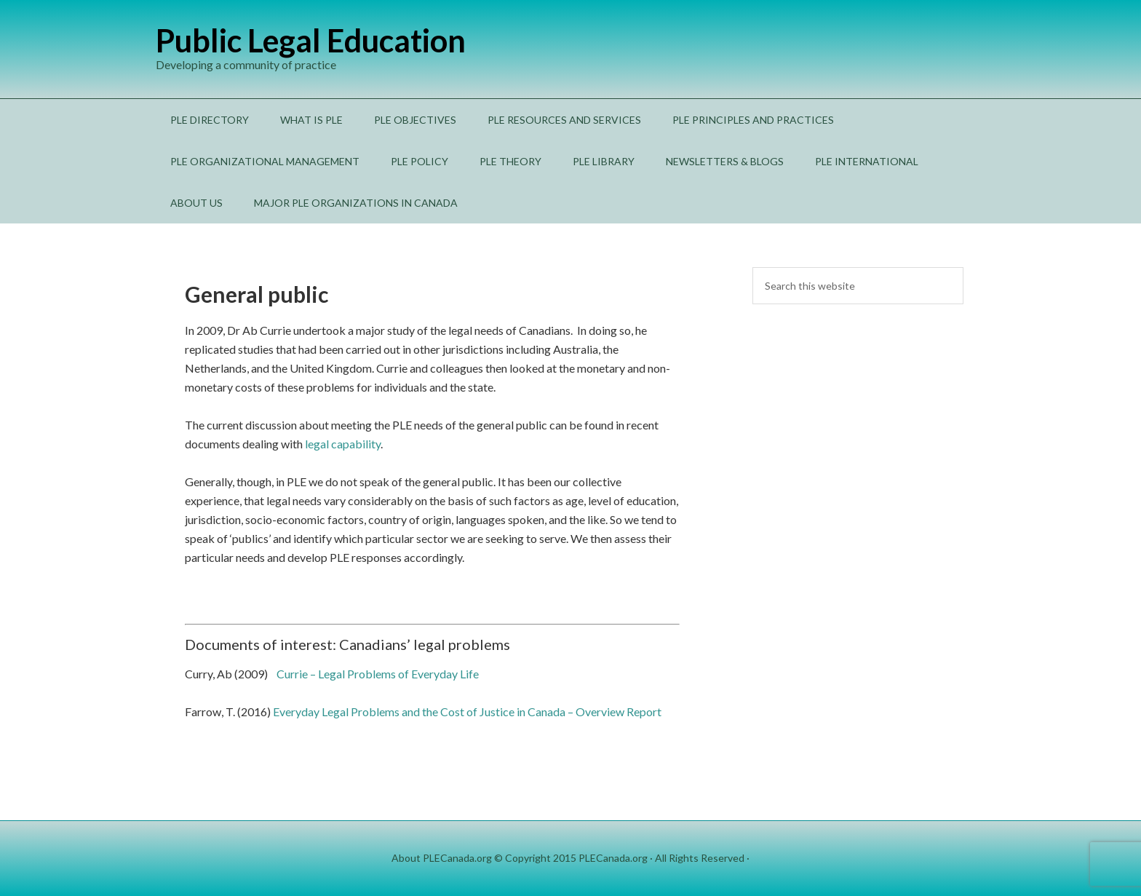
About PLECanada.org (441, 858)
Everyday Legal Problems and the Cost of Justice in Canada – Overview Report (467, 711)
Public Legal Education (311, 40)
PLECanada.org (613, 858)
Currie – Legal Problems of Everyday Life (378, 674)
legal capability (343, 444)
